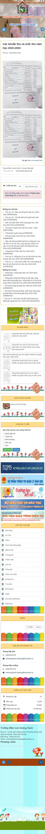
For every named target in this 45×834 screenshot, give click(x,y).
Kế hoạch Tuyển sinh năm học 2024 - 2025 (21, 228)
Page (7, 594)
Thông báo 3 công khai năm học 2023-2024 (21, 273)
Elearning (8, 604)
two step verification (12, 599)
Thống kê (8, 569)
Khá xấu (7, 443)
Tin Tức (8, 535)
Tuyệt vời (7, 437)
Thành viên (9, 560)
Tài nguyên (9, 555)
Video (7, 540)
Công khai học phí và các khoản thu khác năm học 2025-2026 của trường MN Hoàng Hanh (26, 347)
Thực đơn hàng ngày (13, 545)
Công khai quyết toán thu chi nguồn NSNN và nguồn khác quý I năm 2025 (22, 356)
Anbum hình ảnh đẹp (18, 404)
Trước (30, 627)
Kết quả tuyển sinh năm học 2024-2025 (20, 236)
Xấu (5, 445)
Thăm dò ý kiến (11, 574)
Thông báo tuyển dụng (13, 233)
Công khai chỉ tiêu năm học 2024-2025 (19, 251)
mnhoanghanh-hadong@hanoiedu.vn (19, 659)
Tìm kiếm (8, 584)
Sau (39, 627)
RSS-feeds (9, 589)
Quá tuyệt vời (9, 434)
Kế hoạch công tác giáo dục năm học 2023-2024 (23, 286)
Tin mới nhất (22, 327)
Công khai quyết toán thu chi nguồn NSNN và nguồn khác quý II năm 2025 (26, 362)
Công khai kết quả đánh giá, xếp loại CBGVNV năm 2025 (25, 335)
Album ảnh (9, 550)
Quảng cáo (9, 579)
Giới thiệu (9, 530)
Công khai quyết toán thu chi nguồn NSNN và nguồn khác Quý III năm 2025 (26, 374)
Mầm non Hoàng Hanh (35, 160)
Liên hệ (8, 564)
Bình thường (9, 440)
